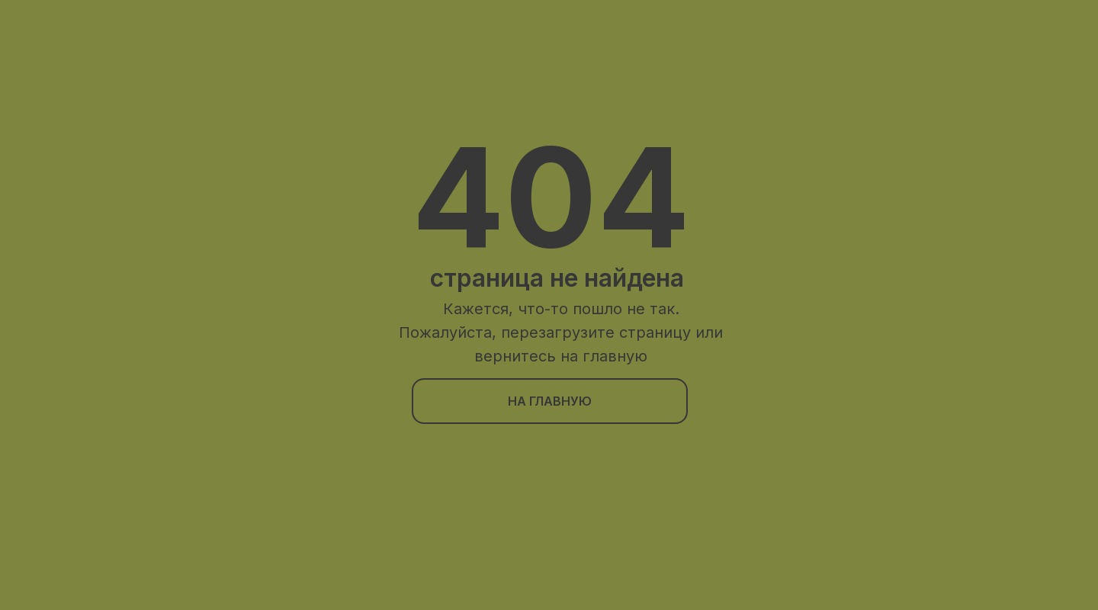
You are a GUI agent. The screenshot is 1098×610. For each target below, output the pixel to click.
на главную (550, 401)
